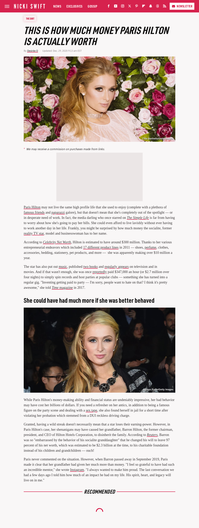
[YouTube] (116, 7)
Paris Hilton (32, 207)
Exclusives (74, 6)
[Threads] (158, 7)
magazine (62, 288)
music (63, 267)
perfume (150, 247)
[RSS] (165, 7)
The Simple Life (138, 218)
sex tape (91, 410)
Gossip (92, 6)
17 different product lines (101, 247)
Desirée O (32, 50)
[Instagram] (123, 7)
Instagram (77, 470)
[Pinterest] (137, 7)
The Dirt (30, 18)
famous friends (34, 212)
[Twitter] (130, 7)
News (57, 6)
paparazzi (58, 212)
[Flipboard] (144, 7)
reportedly (100, 272)
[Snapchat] (151, 7)
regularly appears (117, 267)
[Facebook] (109, 7)
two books (90, 267)
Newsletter (182, 6)
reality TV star (34, 233)
